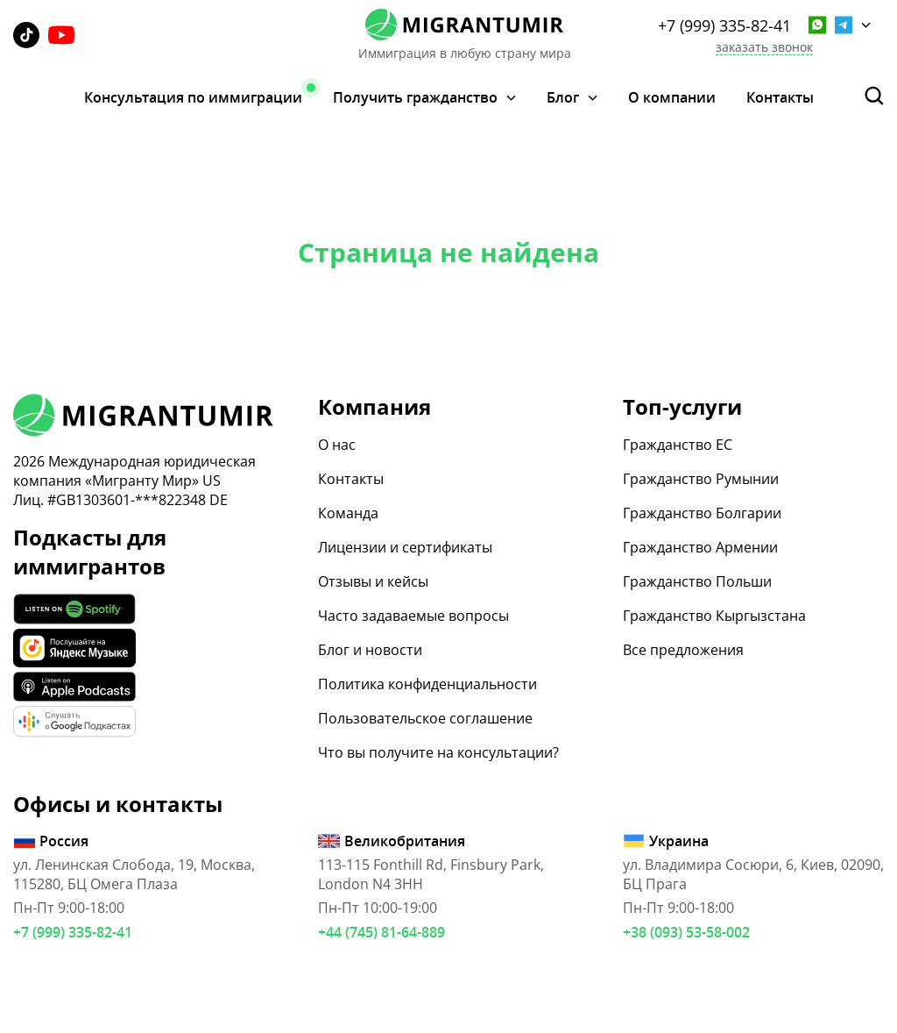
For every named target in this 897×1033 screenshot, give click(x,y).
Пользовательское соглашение (425, 718)
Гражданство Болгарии (702, 513)
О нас (337, 444)
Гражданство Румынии (701, 478)
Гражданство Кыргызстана (714, 615)
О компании (672, 97)
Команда (348, 513)
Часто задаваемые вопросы (413, 615)
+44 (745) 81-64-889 (381, 932)
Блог (563, 98)
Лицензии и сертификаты (405, 547)
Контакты (780, 97)
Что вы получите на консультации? (438, 752)
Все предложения (683, 649)
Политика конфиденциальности (427, 684)
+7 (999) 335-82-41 (724, 25)
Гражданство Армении (700, 547)
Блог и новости (370, 649)
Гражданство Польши (697, 581)
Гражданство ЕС (677, 444)
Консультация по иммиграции (193, 97)
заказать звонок (764, 47)
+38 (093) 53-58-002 (686, 932)
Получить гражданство (415, 98)
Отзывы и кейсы (373, 581)
